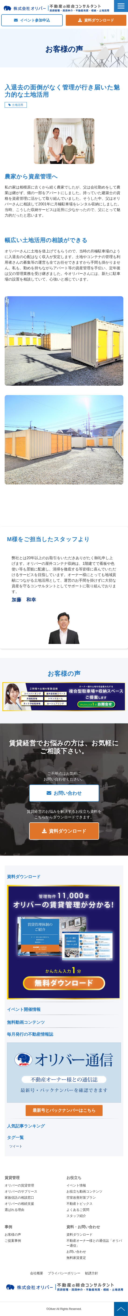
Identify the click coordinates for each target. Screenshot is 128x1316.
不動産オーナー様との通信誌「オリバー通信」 (94, 1243)
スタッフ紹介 (76, 1216)
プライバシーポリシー (64, 1273)
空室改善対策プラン (81, 1197)
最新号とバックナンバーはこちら (64, 1110)
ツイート (15, 1146)
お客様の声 (13, 1234)
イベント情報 (76, 1185)
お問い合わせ (68, 793)
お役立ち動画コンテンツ (84, 1191)
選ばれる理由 (14, 1210)
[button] (121, 6)
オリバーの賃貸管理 (19, 1185)
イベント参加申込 (35, 20)
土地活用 (17, 105)
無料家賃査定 (76, 1258)
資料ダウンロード (99, 20)
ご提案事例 (13, 1240)
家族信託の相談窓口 (19, 1197)
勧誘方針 (91, 1273)
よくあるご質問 (77, 1210)
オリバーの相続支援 (19, 1203)
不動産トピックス (79, 1203)
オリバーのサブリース (21, 1191)
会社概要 (36, 1273)
